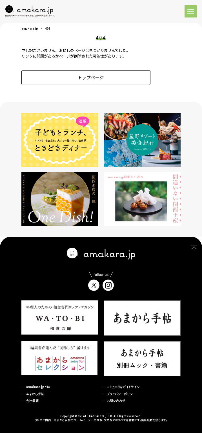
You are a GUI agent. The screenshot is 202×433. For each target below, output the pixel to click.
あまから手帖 (35, 394)
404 (47, 28)
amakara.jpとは (38, 386)
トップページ (86, 77)
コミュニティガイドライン (123, 386)
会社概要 (32, 400)
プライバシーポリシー (121, 394)
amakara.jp (29, 28)
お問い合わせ (116, 400)
